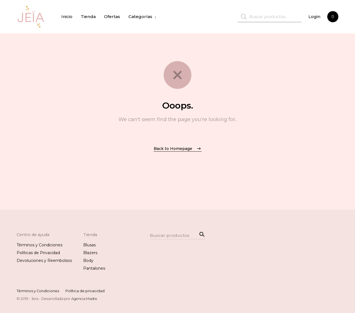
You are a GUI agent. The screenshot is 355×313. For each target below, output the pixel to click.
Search (201, 233)
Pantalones (94, 268)
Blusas (89, 244)
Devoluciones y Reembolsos (44, 260)
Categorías (140, 16)
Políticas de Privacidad (38, 252)
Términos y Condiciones (39, 244)
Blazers (90, 252)
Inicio (66, 16)
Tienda (88, 16)
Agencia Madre (84, 299)
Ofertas (112, 16)
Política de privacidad (85, 291)
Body (88, 260)
